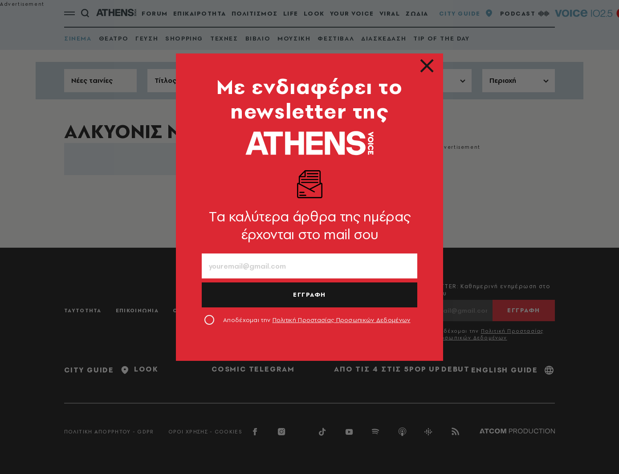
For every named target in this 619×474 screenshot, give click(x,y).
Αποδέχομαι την (317, 319)
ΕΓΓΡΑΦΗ (309, 294)
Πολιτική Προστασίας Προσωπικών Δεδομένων (342, 320)
